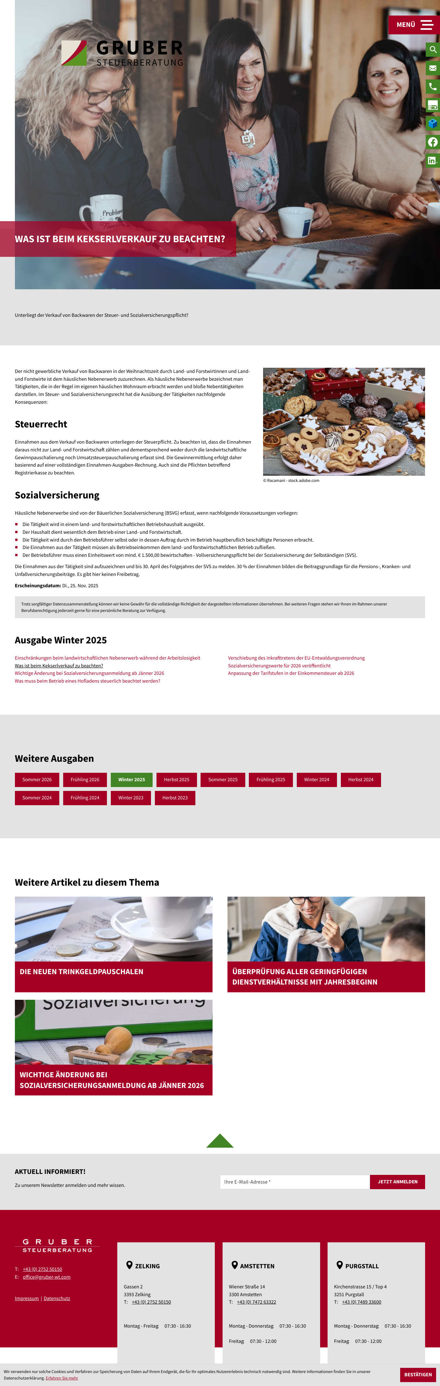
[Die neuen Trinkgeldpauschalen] (114, 944)
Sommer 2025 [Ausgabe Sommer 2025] (224, 780)
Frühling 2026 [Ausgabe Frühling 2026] (85, 780)
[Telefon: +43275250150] (433, 86)
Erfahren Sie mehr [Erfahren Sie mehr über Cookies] (62, 1378)
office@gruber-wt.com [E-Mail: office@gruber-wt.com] (47, 1277)
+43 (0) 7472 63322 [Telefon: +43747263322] (256, 1302)
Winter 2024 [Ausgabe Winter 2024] (318, 780)
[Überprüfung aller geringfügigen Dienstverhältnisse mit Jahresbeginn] (326, 944)
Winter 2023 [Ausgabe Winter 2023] (131, 798)
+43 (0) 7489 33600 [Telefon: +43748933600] (361, 1302)
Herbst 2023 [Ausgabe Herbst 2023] (176, 798)
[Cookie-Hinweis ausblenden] (418, 1375)
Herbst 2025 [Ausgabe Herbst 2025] (177, 780)
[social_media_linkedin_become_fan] (433, 160)
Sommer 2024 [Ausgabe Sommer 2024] (37, 798)
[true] (433, 105)
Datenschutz (57, 1299)
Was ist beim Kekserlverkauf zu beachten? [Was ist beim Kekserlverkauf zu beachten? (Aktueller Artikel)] (59, 666)
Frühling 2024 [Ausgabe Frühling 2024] (85, 798)
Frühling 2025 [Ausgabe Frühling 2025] (272, 780)
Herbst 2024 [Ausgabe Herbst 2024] (363, 780)
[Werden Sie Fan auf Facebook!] (433, 142)
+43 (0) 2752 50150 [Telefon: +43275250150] (42, 1270)
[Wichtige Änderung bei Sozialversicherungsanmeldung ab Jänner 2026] (114, 1047)
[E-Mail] (295, 1182)
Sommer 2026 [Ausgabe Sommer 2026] (37, 780)
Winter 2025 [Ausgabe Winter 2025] (132, 780)
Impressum (27, 1299)
